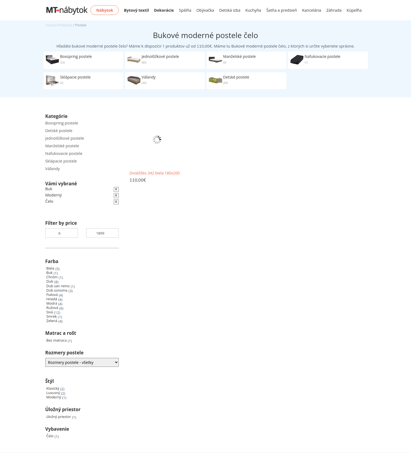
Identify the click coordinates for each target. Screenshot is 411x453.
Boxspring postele (61, 123)
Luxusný (53, 393)
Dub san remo (58, 286)
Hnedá (51, 299)
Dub (49, 281)
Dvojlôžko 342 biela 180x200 (155, 173)
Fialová (52, 294)
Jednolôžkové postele (64, 138)
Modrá (51, 303)
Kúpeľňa (354, 10)
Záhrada (333, 10)
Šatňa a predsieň (281, 10)
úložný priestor (58, 416)
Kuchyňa (253, 10)
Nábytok (65, 25)
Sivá (49, 312)
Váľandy (52, 168)
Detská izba (229, 10)
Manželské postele (62, 145)
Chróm (52, 277)
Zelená (51, 321)
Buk (49, 272)
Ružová (52, 308)
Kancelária (311, 10)
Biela (50, 268)
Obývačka (205, 10)
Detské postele (59, 130)
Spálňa (185, 10)
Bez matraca (56, 340)
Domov (51, 25)
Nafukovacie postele (64, 153)
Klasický (52, 388)
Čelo (50, 436)
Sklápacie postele (61, 161)
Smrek (51, 316)
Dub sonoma (57, 290)
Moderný (53, 397)
